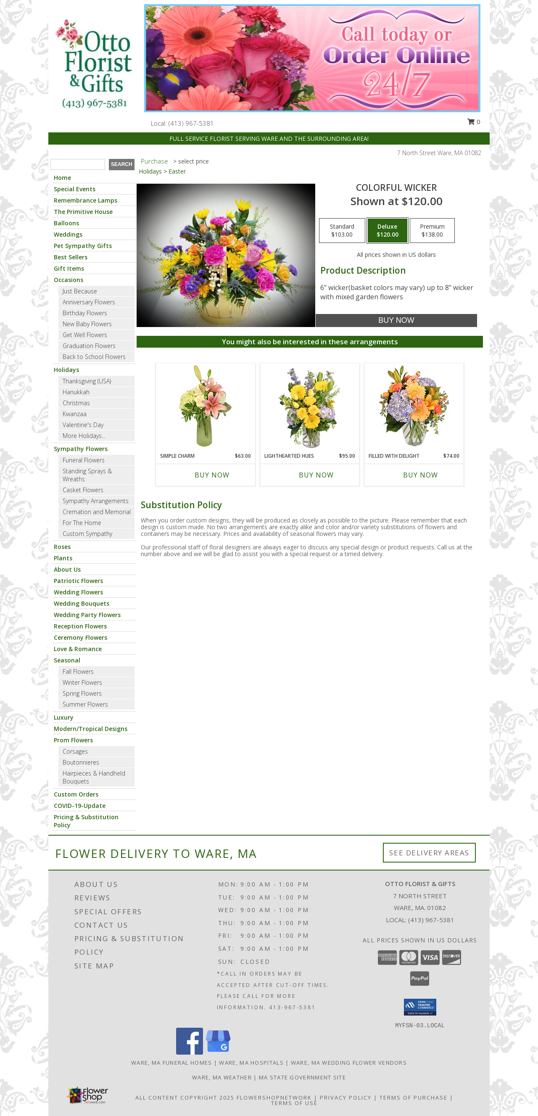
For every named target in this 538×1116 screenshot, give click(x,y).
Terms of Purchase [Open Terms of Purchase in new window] (414, 1097)
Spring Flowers (82, 693)
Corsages (75, 751)
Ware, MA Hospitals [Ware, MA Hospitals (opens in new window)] (251, 1062)
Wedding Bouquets (81, 603)
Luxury (64, 717)
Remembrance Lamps (85, 200)
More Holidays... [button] (84, 436)
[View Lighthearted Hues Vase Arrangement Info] (310, 407)
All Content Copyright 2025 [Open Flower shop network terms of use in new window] (185, 1097)
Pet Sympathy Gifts (83, 246)
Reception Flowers (80, 626)
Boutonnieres (81, 762)
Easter (177, 171)
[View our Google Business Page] (218, 1052)
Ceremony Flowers (80, 637)
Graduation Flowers (89, 346)
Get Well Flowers (85, 335)
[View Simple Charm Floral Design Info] (205, 408)
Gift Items (69, 268)
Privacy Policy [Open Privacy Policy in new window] (346, 1097)
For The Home (82, 523)
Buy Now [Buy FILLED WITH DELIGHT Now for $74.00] (420, 475)
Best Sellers (70, 257)
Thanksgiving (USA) (87, 381)
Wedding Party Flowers (87, 615)
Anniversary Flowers (89, 302)
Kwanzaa (75, 414)
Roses (62, 547)
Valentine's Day (83, 425)
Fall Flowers (78, 671)
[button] (420, 1007)
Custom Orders (76, 794)
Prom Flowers (73, 740)
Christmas (76, 403)
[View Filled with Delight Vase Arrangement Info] (414, 408)
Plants (63, 558)
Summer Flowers (85, 704)
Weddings (68, 234)
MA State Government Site (302, 1077)
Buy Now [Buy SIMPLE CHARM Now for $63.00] (212, 475)
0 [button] (473, 121)
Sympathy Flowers (81, 449)
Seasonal (67, 660)
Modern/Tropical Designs (90, 729)
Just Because (80, 291)
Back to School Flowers (94, 357)
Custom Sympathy (87, 534)
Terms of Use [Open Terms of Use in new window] (294, 1103)
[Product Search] (77, 164)
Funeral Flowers (84, 460)
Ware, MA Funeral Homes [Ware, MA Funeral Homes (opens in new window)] (171, 1062)
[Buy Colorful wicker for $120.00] (396, 320)
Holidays (66, 370)
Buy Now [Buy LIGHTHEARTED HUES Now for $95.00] (316, 475)
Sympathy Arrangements (96, 501)
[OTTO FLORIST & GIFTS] (93, 64)
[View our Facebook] (189, 1052)
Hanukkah (76, 392)
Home (62, 178)
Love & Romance (78, 649)
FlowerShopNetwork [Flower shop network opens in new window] (274, 1097)
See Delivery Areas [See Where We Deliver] (429, 852)
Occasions (68, 280)
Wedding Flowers (78, 592)
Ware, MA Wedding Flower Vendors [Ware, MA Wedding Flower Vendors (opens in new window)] (349, 1062)
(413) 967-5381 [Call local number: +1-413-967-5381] (191, 123)
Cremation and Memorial (97, 512)
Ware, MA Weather (222, 1077)
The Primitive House (83, 212)
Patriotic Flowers (78, 581)
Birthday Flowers (85, 313)
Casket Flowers (83, 490)
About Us (67, 569)
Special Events (74, 189)
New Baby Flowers (87, 324)
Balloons (66, 223)
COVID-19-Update (79, 806)
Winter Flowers (82, 682)
